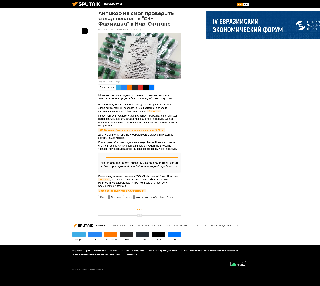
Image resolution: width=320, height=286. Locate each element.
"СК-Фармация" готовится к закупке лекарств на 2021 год (131, 130)
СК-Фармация (116, 197)
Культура (156, 225)
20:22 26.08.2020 (105, 30)
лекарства (128, 197)
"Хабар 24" (154, 111)
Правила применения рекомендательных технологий (96, 254)
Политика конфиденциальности (162, 250)
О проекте (77, 250)
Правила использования (95, 250)
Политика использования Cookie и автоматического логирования (209, 250)
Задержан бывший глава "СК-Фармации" (122, 190)
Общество (103, 197)
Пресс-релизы (138, 250)
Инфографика (180, 225)
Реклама (125, 250)
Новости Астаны (166, 197)
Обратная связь (130, 254)
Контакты (114, 250)
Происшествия (118, 225)
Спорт (167, 225)
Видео (132, 225)
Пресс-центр (196, 225)
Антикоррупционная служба (146, 197)
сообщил (104, 179)
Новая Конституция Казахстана (221, 225)
